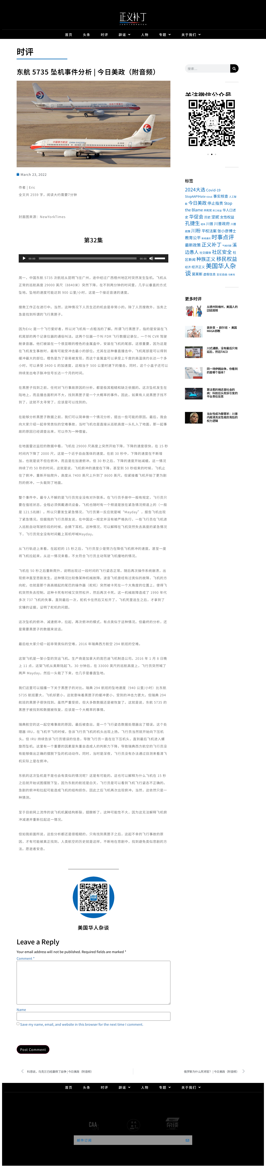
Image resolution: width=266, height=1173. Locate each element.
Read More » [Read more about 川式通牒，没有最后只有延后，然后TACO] (214, 356)
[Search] (234, 68)
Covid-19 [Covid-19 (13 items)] (213, 189)
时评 (104, 34)
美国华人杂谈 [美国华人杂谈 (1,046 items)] (210, 269)
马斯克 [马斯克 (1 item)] (231, 274)
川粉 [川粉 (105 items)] (196, 230)
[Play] (24, 258)
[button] (189, 123)
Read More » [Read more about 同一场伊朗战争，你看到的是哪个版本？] (214, 377)
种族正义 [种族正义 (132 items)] (206, 258)
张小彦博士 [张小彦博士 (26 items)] (226, 230)
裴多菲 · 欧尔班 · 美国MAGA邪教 (222, 329)
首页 (69, 34)
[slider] (88, 258)
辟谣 (125, 34)
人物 (145, 34)
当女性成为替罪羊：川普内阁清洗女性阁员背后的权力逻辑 (222, 417)
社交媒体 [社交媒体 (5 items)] (205, 252)
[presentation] (48, 1035)
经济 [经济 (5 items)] (188, 267)
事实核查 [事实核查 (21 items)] (220, 196)
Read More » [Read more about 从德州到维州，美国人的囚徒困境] (214, 315)
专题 (165, 34)
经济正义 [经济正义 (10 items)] (198, 266)
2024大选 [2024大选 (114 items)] (195, 189)
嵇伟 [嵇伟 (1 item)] (203, 224)
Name (21, 1009)
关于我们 (191, 34)
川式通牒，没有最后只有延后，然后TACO (222, 350)
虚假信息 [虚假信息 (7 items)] (209, 274)
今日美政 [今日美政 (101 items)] (197, 202)
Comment (25, 958)
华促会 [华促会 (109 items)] (196, 216)
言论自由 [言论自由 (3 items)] (222, 274)
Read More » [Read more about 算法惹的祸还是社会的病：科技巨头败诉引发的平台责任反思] (214, 401)
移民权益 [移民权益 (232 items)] (226, 258)
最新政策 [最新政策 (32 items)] (193, 245)
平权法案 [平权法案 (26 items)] (209, 230)
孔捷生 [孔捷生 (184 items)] (192, 223)
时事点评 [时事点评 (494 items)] (223, 237)
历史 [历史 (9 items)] (207, 217)
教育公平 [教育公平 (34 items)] (193, 238)
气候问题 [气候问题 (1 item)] (227, 245)
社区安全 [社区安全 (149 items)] (222, 251)
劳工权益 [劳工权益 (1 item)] (217, 210)
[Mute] (151, 258)
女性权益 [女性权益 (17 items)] (227, 216)
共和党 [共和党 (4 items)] (208, 210)
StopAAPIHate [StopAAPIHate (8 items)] (195, 196)
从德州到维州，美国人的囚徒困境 (222, 308)
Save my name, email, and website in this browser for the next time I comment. (81, 1024)
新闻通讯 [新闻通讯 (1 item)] (206, 238)
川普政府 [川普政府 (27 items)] (222, 223)
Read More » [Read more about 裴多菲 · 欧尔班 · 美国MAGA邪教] (214, 336)
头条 (86, 34)
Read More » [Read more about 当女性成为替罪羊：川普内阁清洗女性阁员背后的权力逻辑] (214, 425)
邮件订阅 (84, 1140)
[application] (93, 258)
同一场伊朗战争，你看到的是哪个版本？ (222, 370)
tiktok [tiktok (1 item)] (209, 196)
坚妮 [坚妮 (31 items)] (215, 216)
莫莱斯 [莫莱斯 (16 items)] (197, 274)
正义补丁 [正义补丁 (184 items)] (212, 244)
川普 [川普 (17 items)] (209, 223)
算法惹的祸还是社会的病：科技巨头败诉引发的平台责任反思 (222, 393)
